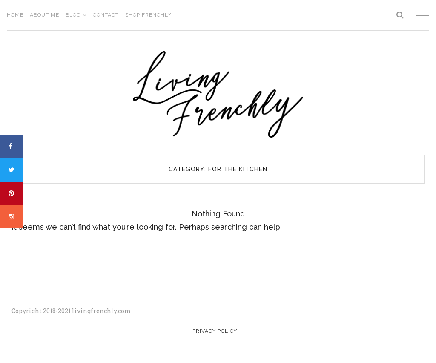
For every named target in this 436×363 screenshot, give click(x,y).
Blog (73, 15)
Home (15, 15)
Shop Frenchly (148, 15)
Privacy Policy (214, 331)
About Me (44, 15)
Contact (106, 15)
